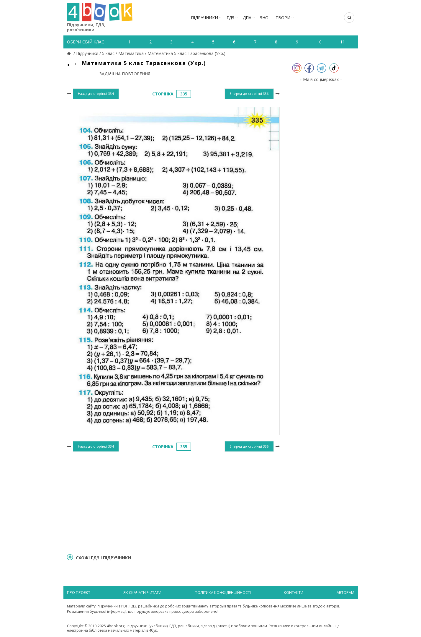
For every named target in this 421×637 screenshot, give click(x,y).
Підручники (204, 17)
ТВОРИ (283, 17)
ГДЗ (230, 17)
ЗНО (264, 17)
